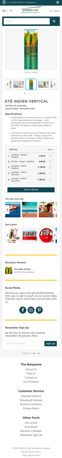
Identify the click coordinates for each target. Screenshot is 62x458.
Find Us (31, 373)
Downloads (31, 427)
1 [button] (24, 93)
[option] (31, 49)
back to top (29, 353)
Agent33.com (33, 455)
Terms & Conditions (31, 404)
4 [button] (37, 93)
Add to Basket (31, 190)
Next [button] (54, 84)
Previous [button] (7, 84)
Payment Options (31, 396)
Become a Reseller (31, 431)
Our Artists (31, 423)
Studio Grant (35, 452)
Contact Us (31, 378)
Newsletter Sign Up (31, 435)
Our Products (31, 382)
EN (4, 11)
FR (11, 11)
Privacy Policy (31, 408)
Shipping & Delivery (31, 400)
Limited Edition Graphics (21, 2)
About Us (31, 369)
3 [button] (33, 93)
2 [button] (28, 93)
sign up (50, 343)
